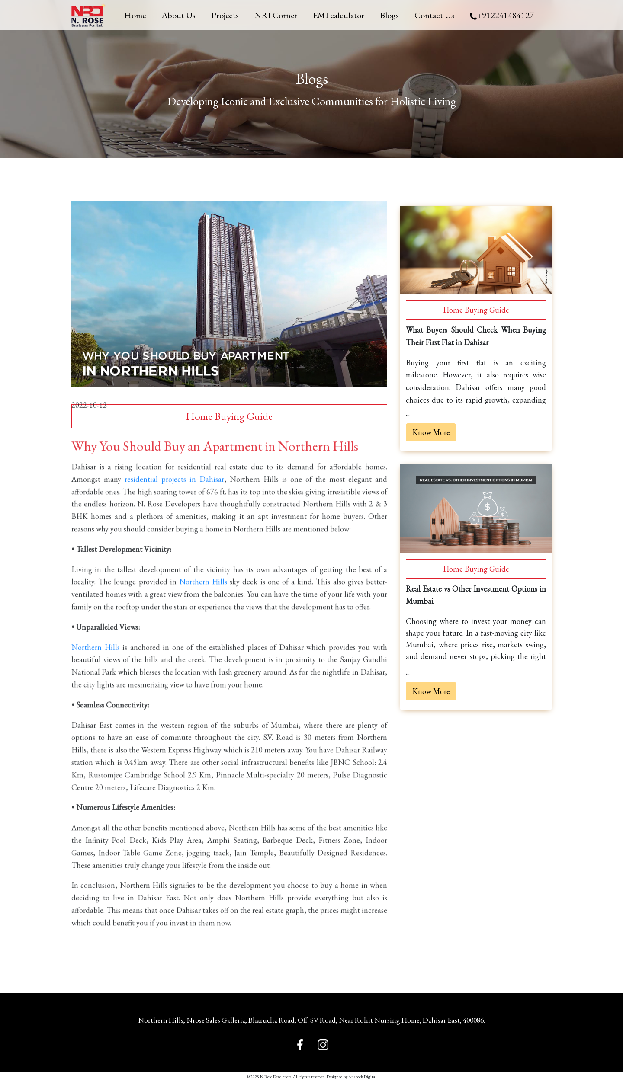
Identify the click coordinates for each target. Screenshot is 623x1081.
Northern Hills (203, 593)
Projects (225, 15)
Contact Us (434, 15)
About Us (178, 15)
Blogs (389, 15)
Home (135, 15)
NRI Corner (275, 15)
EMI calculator (338, 15)
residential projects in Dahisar (174, 491)
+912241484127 (502, 15)
